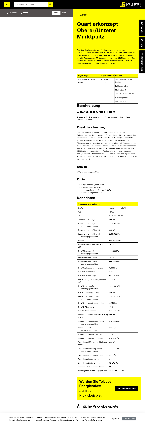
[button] (50, 4)
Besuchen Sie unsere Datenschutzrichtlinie (84, 420)
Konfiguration (114, 419)
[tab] (56, 13)
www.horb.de (120, 101)
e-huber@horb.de (122, 98)
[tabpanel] (36, 220)
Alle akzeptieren (129, 419)
